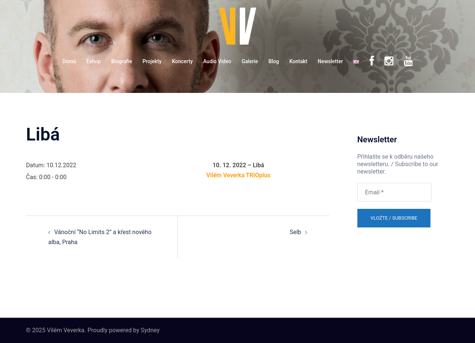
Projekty (151, 61)
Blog (273, 61)
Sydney (150, 330)
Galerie (250, 61)
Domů (69, 61)
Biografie (121, 61)
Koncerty (182, 61)
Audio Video (217, 61)
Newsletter (330, 61)
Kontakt (298, 61)
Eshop (93, 61)
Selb (295, 232)
